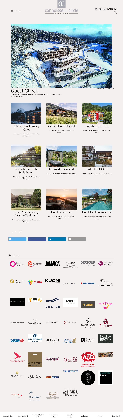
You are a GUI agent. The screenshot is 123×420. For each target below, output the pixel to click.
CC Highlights (7, 416)
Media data (84, 416)
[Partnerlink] (17, 264)
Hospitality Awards (69, 416)
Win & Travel (115, 416)
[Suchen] (115, 12)
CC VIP (99, 416)
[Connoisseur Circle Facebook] (100, 9)
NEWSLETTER (111, 9)
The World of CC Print (38, 416)
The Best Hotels (23, 416)
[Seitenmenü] (12, 10)
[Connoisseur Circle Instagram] (96, 9)
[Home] (61, 8)
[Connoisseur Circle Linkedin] (104, 9)
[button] (17, 239)
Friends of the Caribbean (54, 416)
